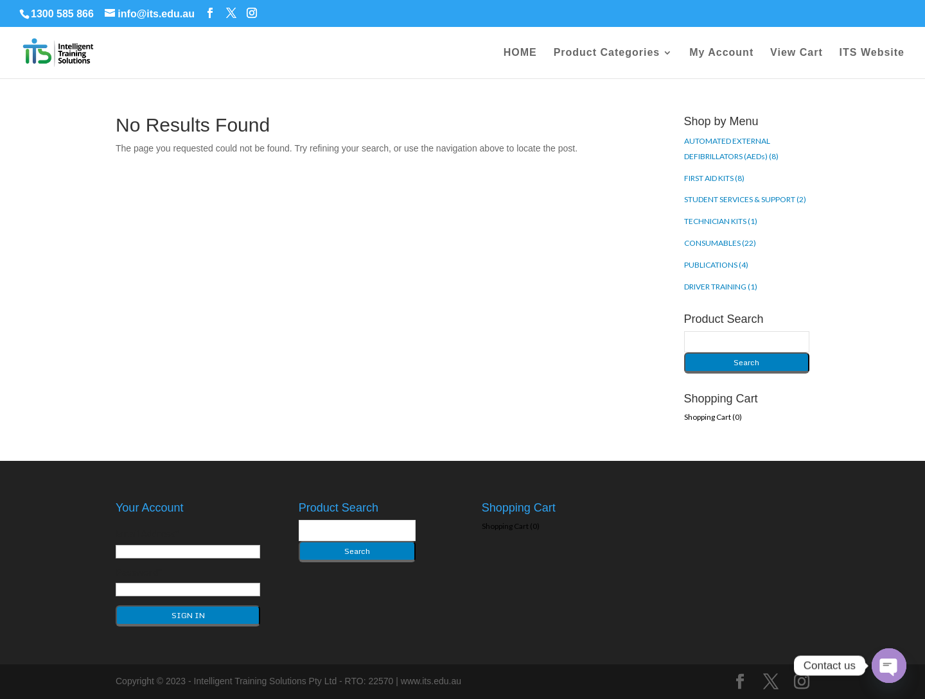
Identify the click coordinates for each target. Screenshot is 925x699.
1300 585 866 (62, 13)
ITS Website (872, 53)
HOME (520, 53)
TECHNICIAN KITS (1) (720, 221)
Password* (139, 572)
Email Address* (148, 533)
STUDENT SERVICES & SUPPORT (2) (745, 199)
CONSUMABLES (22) (720, 243)
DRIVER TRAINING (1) (720, 286)
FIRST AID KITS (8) (714, 178)
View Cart (796, 53)
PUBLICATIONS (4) (716, 265)
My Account (721, 53)
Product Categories (607, 53)
